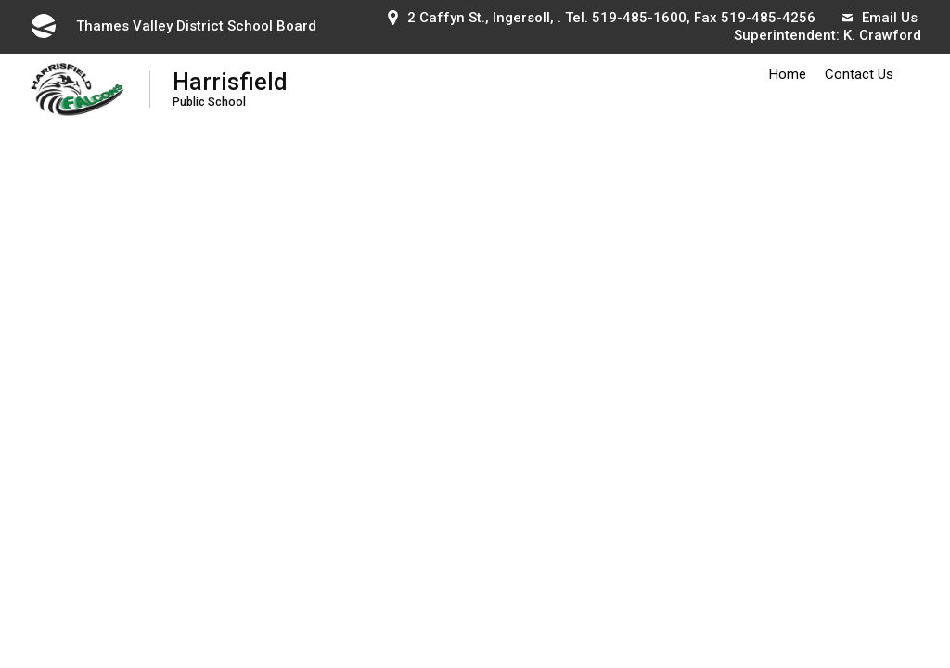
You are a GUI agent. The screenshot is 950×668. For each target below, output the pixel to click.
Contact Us (859, 74)
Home (787, 74)
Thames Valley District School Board (172, 26)
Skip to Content (0, 0)
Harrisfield (230, 89)
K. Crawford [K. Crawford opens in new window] (882, 35)
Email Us (880, 17)
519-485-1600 (639, 17)
